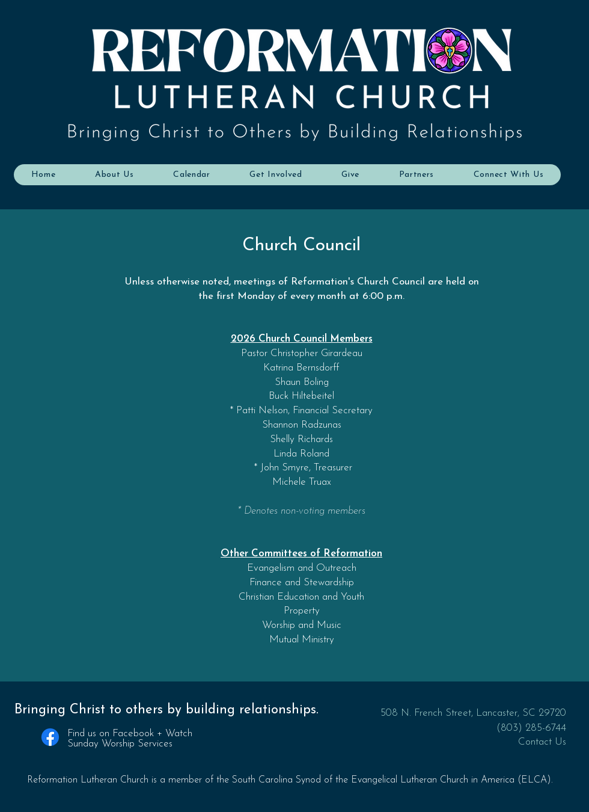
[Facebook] (50, 737)
